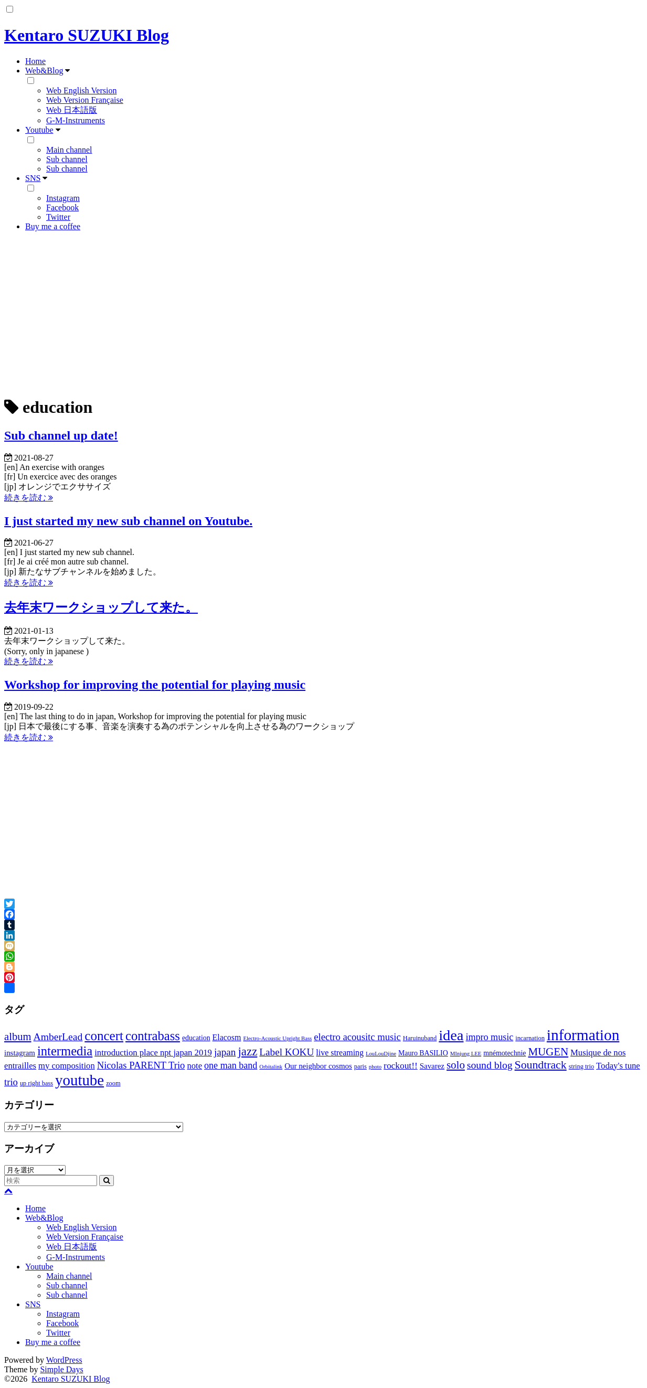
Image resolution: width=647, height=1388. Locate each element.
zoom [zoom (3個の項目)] (113, 1083)
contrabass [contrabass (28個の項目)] (152, 1036)
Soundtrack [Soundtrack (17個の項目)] (541, 1065)
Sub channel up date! (61, 435)
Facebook (62, 207)
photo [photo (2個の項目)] (375, 1067)
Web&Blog (44, 70)
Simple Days (61, 1369)
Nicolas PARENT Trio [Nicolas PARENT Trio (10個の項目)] (141, 1065)
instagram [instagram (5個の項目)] (19, 1053)
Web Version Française (84, 99)
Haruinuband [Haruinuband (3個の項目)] (420, 1038)
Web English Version (81, 90)
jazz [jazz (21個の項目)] (247, 1051)
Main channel (69, 149)
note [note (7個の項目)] (194, 1066)
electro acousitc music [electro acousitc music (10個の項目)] (357, 1036)
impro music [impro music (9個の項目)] (489, 1037)
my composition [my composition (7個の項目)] (66, 1066)
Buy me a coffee (52, 226)
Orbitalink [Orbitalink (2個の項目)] (270, 1067)
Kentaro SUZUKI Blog (86, 35)
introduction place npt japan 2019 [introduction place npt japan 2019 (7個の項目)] (153, 1053)
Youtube (39, 129)
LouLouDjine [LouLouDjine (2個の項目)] (381, 1053)
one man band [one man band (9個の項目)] (230, 1065)
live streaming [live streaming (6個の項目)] (340, 1052)
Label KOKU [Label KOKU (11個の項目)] (286, 1052)
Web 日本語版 (71, 109)
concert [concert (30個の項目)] (103, 1036)
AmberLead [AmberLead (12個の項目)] (58, 1036)
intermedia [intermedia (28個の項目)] (64, 1051)
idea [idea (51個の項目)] (451, 1035)
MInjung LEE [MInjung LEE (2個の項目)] (466, 1053)
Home (35, 61)
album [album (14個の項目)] (17, 1036)
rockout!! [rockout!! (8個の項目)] (401, 1066)
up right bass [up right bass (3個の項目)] (36, 1083)
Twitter (58, 216)
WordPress (64, 1359)
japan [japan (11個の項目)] (225, 1052)
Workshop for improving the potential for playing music (154, 684)
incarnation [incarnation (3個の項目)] (530, 1038)
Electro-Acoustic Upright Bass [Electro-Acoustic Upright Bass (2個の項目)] (277, 1038)
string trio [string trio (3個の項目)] (581, 1066)
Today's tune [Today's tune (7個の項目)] (618, 1066)
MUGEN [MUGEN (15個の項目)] (548, 1051)
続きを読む (28, 497)
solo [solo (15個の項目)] (456, 1065)
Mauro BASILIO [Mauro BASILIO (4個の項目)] (423, 1053)
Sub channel (67, 159)
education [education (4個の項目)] (196, 1038)
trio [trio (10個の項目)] (11, 1081)
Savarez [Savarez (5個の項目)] (432, 1066)
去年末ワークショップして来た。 (101, 607)
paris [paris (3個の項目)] (360, 1066)
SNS (32, 178)
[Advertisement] (324, 313)
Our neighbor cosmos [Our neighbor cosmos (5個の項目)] (318, 1066)
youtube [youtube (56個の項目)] (79, 1080)
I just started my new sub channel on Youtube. (128, 521)
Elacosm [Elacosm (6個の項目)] (227, 1037)
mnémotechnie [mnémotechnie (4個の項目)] (504, 1053)
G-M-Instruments (75, 120)
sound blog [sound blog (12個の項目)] (490, 1065)
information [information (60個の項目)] (583, 1035)
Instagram (63, 198)
